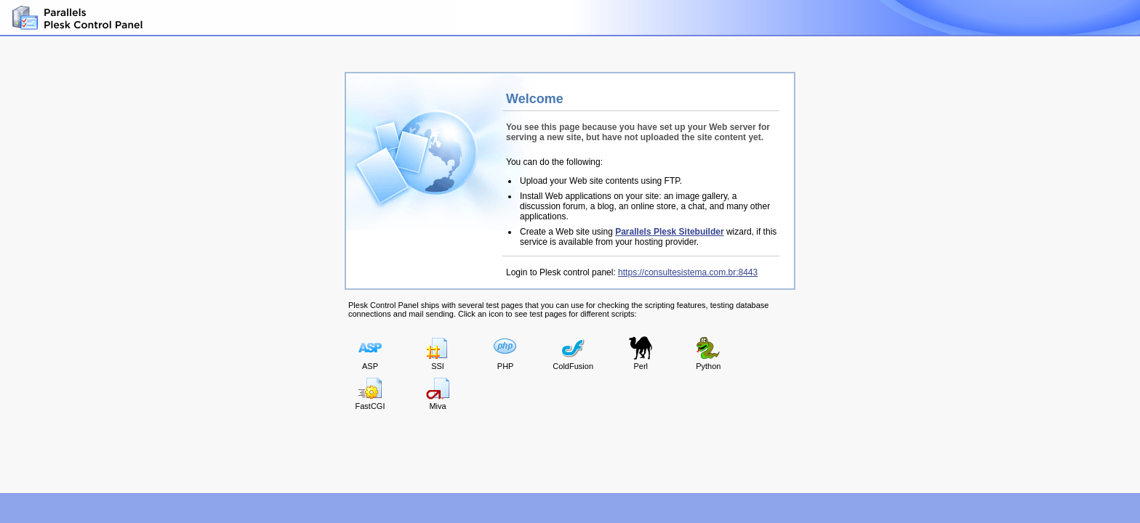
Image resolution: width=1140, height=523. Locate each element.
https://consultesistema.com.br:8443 (688, 272)
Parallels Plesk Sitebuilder (669, 232)
